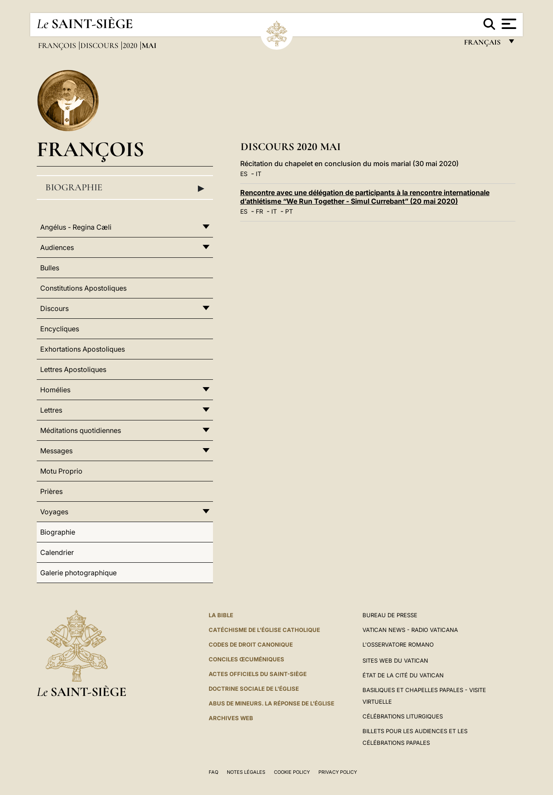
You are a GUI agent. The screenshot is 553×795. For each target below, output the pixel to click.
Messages (56, 450)
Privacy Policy (337, 772)
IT (258, 173)
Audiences (57, 247)
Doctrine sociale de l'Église (254, 688)
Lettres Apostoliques (73, 369)
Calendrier (57, 552)
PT (289, 211)
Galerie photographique (78, 572)
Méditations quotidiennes (80, 430)
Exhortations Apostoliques (82, 349)
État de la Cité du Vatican (403, 675)
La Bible (221, 615)
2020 (131, 45)
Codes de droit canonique (251, 644)
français (483, 44)
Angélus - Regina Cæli (75, 227)
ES (244, 173)
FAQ (213, 772)
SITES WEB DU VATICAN (395, 660)
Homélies (55, 389)
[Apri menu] (507, 23)
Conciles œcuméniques (246, 659)
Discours (100, 45)
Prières (51, 491)
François (58, 45)
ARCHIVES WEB (231, 718)
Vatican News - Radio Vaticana (410, 629)
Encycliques (59, 328)
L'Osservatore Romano (398, 644)
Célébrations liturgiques (402, 716)
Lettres (51, 410)
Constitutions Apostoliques (83, 288)
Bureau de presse (389, 615)
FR (259, 211)
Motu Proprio (61, 471)
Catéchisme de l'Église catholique (264, 629)
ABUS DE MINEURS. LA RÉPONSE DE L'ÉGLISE (271, 703)
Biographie (124, 188)
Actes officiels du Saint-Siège (258, 673)
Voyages (54, 511)
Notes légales (246, 772)
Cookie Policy (292, 772)
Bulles (49, 267)
